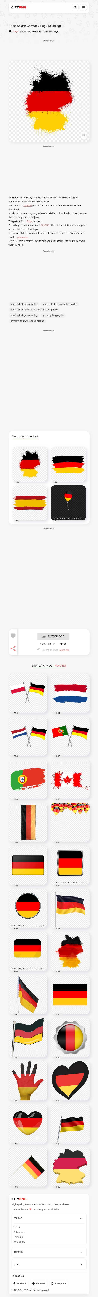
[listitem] (20, 1283)
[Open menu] (83, 7)
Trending (18, 1237)
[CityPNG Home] (19, 7)
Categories (19, 1232)
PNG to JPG (19, 1241)
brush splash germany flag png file (60, 304)
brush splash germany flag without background (34, 309)
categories (22, 236)
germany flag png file (53, 315)
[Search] (75, 7)
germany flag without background (27, 321)
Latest (16, 1227)
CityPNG (27, 205)
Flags (29, 221)
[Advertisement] (49, 50)
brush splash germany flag (24, 304)
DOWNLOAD (53, 636)
